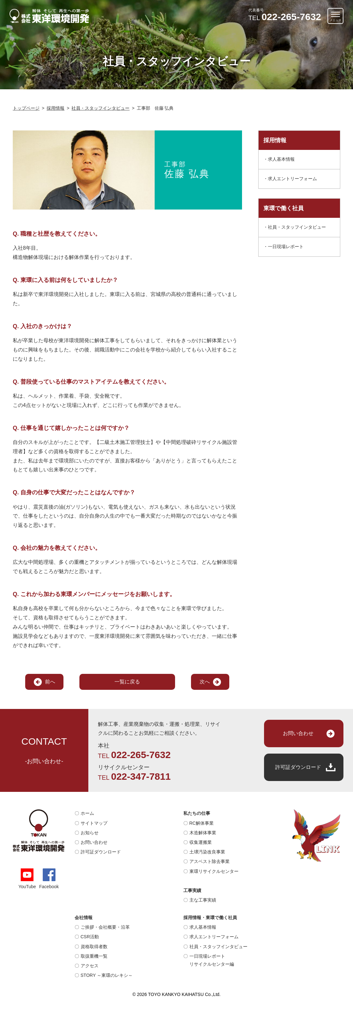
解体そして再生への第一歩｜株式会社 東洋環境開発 (49, 16)
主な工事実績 (202, 900)
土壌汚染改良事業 (207, 851)
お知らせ (90, 832)
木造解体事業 (202, 832)
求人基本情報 (281, 159)
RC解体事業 (201, 823)
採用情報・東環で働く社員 (210, 917)
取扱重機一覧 (94, 956)
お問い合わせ (298, 733)
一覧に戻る (127, 681)
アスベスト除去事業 (209, 861)
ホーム (87, 813)
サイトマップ (94, 823)
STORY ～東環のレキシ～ (107, 975)
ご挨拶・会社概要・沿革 (105, 927)
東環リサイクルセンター (214, 871)
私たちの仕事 (196, 813)
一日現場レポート (286, 246)
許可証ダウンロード (298, 767)
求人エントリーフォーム (292, 178)
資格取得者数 (94, 946)
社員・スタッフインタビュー (297, 227)
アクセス (90, 965)
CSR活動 (90, 936)
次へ (205, 681)
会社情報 (83, 917)
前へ (50, 681)
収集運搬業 (200, 842)
